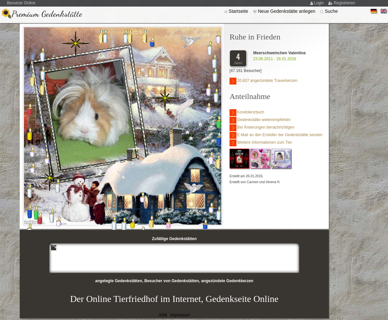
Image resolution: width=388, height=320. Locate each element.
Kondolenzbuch (247, 112)
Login (319, 3)
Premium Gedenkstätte (47, 14)
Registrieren (344, 3)
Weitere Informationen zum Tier (261, 142)
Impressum (180, 315)
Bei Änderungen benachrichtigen (262, 127)
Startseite (239, 11)
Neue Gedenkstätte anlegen (287, 11)
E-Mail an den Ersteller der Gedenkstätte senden (276, 135)
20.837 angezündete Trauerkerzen (263, 81)
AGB (163, 315)
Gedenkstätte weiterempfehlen (260, 120)
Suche (331, 11)
